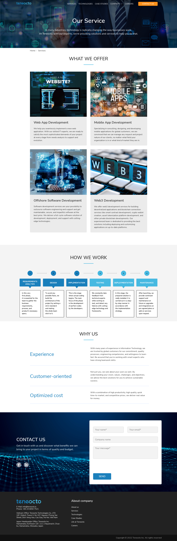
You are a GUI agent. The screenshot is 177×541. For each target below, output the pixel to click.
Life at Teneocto (77, 522)
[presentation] (112, 466)
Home (32, 50)
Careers (129, 4)
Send (102, 476)
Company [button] (115, 4)
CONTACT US (148, 4)
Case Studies (101, 4)
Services (71, 4)
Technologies (85, 4)
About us (75, 507)
